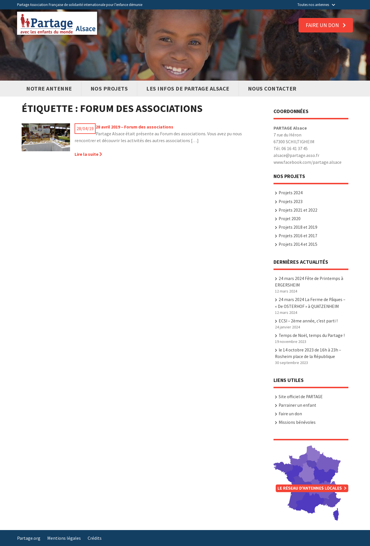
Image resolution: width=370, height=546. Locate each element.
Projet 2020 (290, 218)
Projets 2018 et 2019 (298, 227)
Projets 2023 (291, 201)
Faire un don (326, 25)
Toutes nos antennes (316, 4)
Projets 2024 (291, 192)
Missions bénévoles (297, 422)
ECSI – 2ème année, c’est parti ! (308, 321)
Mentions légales (64, 538)
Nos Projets (109, 88)
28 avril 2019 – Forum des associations (134, 127)
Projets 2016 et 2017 (298, 235)
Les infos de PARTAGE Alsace (187, 88)
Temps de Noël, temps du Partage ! (312, 335)
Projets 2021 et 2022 (298, 210)
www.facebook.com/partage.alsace (308, 162)
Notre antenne (49, 88)
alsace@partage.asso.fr (296, 155)
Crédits (95, 538)
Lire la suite (88, 154)
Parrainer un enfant (297, 405)
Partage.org (28, 538)
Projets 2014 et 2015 (298, 244)
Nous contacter (272, 88)
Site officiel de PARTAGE (301, 396)
